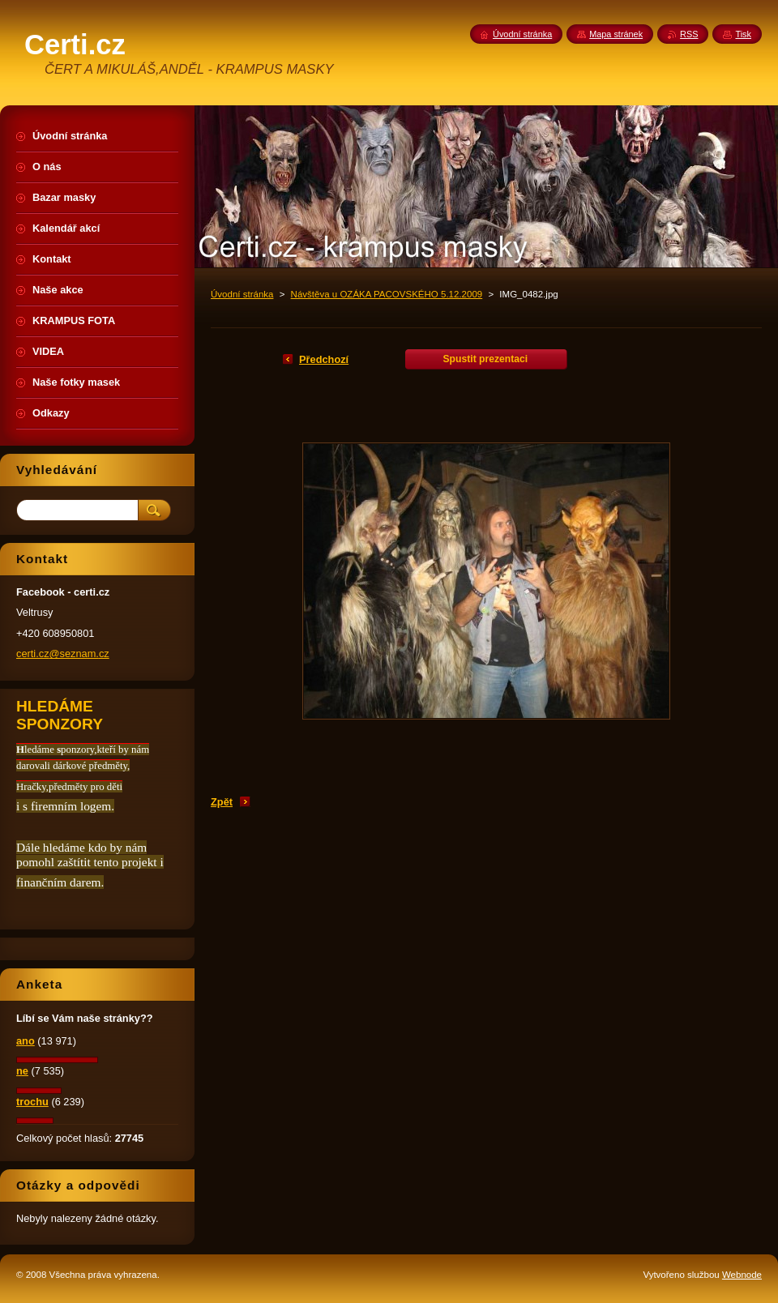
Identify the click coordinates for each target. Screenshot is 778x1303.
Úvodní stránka (242, 294)
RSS (689, 34)
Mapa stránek (616, 34)
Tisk (743, 34)
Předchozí (323, 359)
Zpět (222, 802)
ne (22, 1071)
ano (25, 1041)
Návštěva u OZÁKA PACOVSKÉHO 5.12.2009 (387, 294)
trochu (32, 1102)
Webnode (742, 1275)
